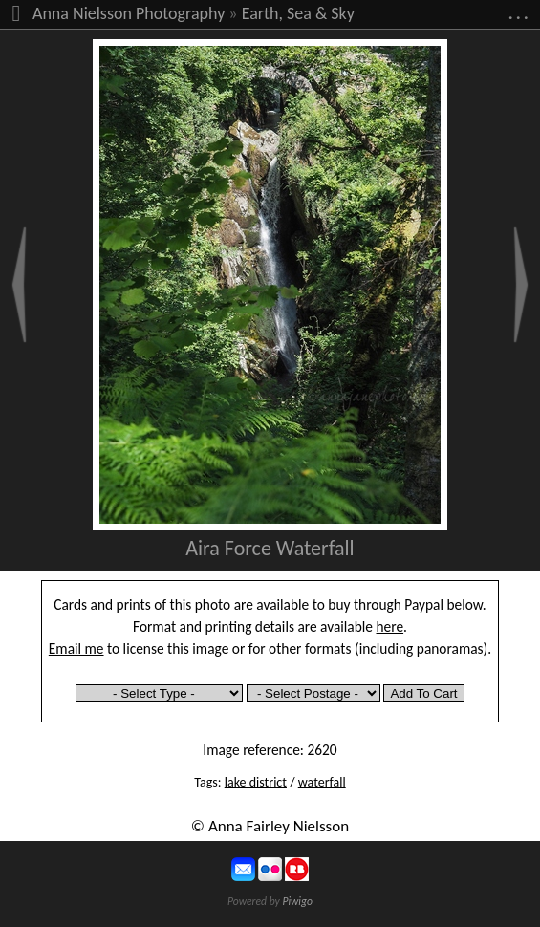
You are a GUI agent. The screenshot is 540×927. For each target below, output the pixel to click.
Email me (76, 648)
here (390, 626)
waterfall (322, 782)
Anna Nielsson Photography (128, 13)
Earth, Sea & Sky (298, 13)
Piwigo (297, 901)
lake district (256, 782)
